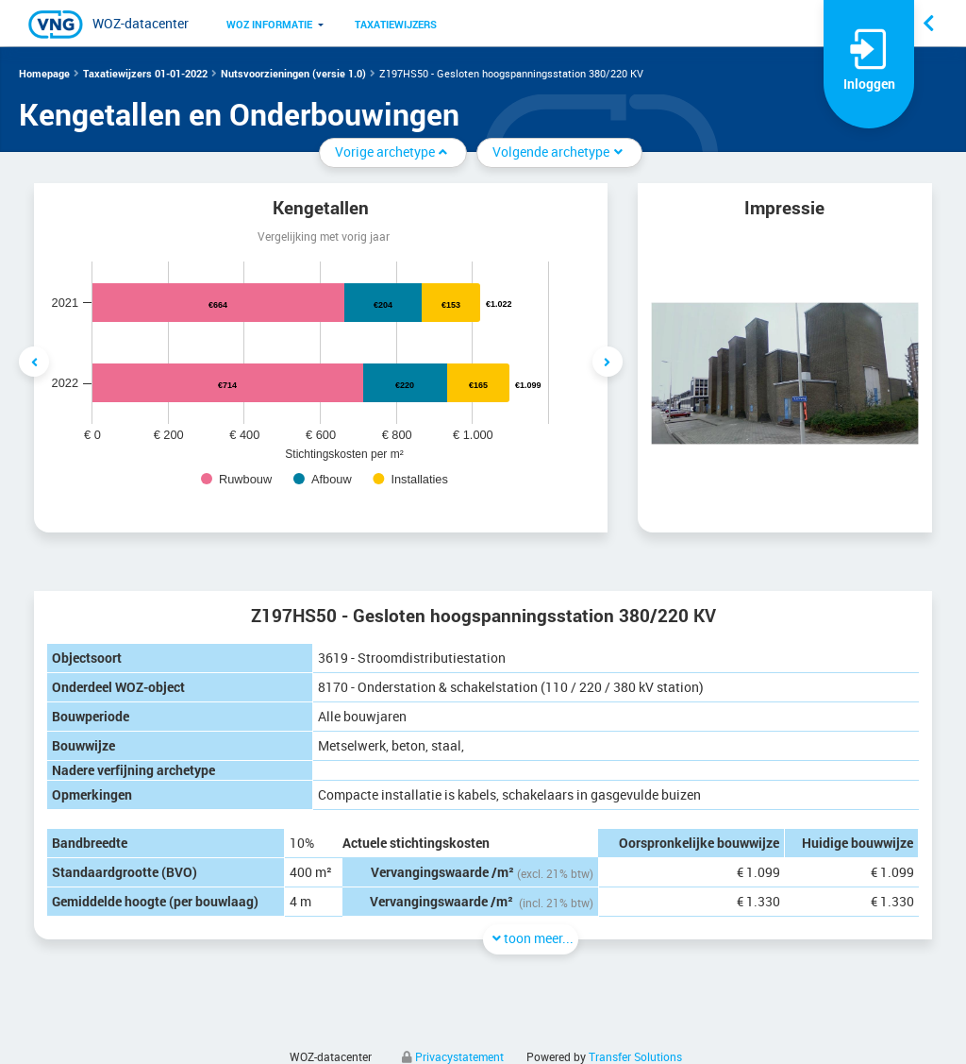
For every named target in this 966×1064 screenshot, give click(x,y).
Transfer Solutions (635, 1056)
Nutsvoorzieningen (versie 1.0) (293, 73)
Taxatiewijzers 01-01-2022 (145, 73)
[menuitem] (269, 23)
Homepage (44, 73)
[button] (269, 23)
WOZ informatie (269, 24)
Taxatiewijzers (396, 24)
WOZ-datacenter (140, 23)
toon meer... (531, 938)
